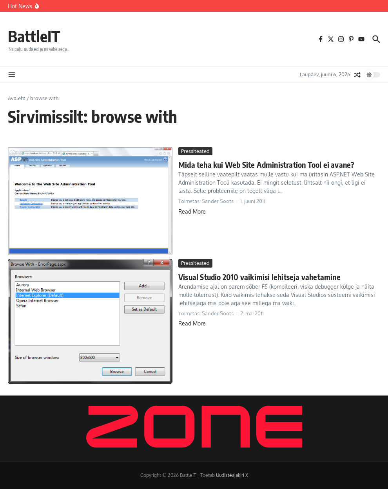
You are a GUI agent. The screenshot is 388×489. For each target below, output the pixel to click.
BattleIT (34, 36)
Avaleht (16, 98)
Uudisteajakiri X (232, 475)
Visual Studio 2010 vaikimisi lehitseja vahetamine (259, 277)
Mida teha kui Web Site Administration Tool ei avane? (266, 164)
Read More (192, 211)
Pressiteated (195, 151)
